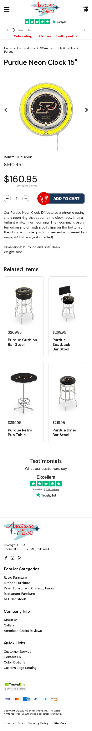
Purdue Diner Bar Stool (64, 432)
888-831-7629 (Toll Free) (31, 549)
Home (8, 48)
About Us (11, 620)
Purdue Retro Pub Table (20, 432)
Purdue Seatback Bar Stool (61, 344)
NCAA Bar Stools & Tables (57, 48)
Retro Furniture (15, 577)
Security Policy (38, 723)
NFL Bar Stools (15, 599)
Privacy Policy (13, 723)
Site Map (60, 723)
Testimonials (46, 461)
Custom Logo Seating (20, 667)
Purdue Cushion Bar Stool (22, 342)
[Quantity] (16, 198)
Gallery (9, 625)
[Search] (49, 30)
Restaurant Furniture (19, 593)
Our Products (26, 48)
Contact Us (12, 657)
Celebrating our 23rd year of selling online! (46, 36)
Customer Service (17, 651)
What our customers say (46, 468)
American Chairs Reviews (23, 630)
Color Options (14, 662)
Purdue (8, 52)
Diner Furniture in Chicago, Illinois (29, 588)
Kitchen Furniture (17, 583)
